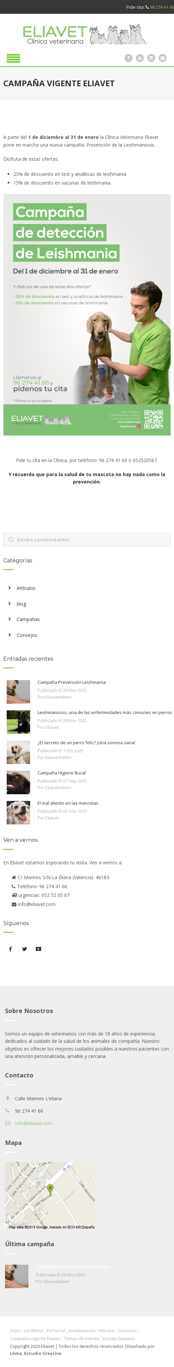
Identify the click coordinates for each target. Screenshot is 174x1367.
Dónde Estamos (119, 1338)
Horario (107, 1330)
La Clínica (33, 1330)
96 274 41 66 (162, 7)
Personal (56, 1330)
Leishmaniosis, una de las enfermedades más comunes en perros (104, 712)
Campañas (28, 619)
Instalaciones (82, 1330)
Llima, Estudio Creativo (36, 1353)
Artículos (26, 588)
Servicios (127, 1330)
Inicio (15, 1330)
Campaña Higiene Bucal (61, 773)
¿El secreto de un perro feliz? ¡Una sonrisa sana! (86, 743)
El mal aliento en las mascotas (67, 803)
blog (21, 604)
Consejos (27, 635)
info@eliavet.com (34, 1123)
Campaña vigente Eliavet (35, 1338)
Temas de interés (81, 1338)
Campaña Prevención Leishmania (71, 682)
